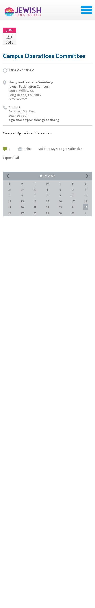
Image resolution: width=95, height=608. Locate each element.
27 (22, 213)
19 (9, 207)
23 (60, 207)
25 (85, 207)
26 (9, 213)
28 (34, 213)
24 (72, 207)
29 (47, 213)
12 (9, 201)
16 (60, 201)
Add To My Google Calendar (60, 148)
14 (34, 201)
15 (47, 201)
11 (85, 195)
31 (72, 213)
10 (72, 195)
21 (34, 207)
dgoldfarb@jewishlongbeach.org (34, 120)
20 (22, 207)
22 (47, 207)
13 (22, 201)
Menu (86, 10)
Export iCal (11, 157)
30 (60, 213)
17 (72, 201)
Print (24, 148)
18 (85, 201)
